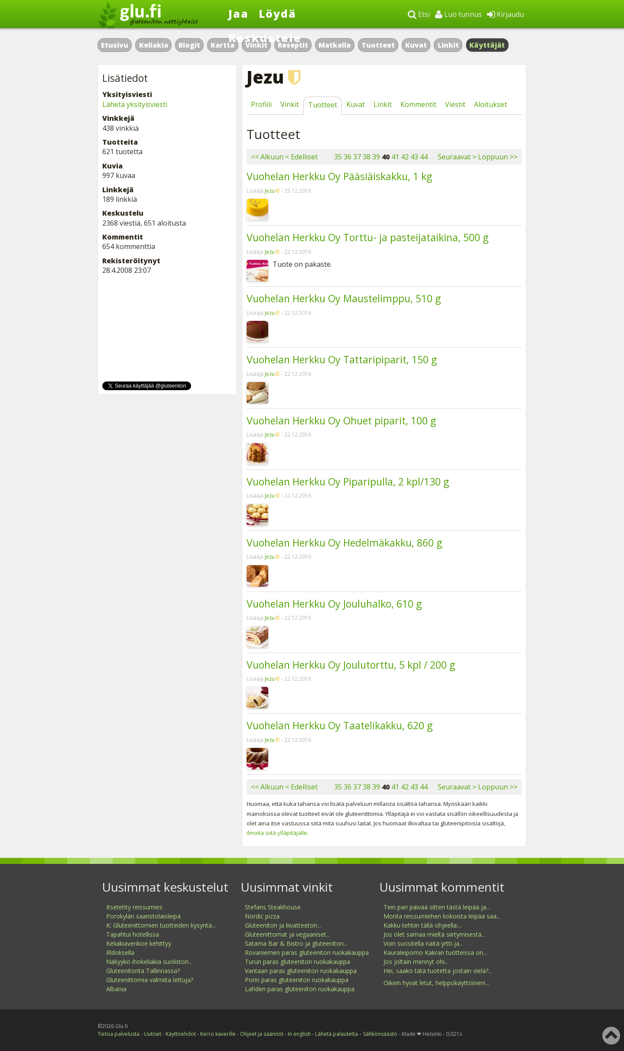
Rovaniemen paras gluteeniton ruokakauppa (307, 952)
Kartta (222, 45)
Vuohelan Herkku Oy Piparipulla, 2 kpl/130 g (348, 481)
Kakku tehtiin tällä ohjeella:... (423, 925)
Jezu (270, 190)
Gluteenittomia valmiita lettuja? (149, 980)
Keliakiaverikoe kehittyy (138, 943)
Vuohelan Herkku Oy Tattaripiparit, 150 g (342, 359)
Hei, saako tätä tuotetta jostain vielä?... (438, 971)
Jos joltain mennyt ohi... (416, 961)
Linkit (448, 45)
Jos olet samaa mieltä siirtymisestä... (434, 934)
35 (338, 157)
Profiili (261, 104)
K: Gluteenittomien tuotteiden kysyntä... (161, 925)
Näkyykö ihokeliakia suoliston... (149, 961)
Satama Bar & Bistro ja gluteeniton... (296, 943)
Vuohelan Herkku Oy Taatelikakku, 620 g (339, 725)
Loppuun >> (497, 157)
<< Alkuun (267, 157)
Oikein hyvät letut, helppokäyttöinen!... (436, 983)
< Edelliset (301, 157)
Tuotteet (378, 45)
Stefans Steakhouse (273, 907)
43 (414, 157)
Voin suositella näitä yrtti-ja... (423, 943)
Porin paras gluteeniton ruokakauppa (296, 980)
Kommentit (418, 104)
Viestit (455, 104)
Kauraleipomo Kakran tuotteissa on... (435, 952)
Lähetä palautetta (336, 1034)
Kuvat (416, 45)
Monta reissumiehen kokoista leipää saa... (442, 916)
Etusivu (114, 45)
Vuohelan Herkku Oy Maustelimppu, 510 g (344, 298)
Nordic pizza (262, 916)
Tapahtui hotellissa (132, 934)
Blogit (189, 45)
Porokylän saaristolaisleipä (143, 916)
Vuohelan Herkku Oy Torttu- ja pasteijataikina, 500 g (367, 237)
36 (347, 157)
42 (405, 157)
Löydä (277, 13)
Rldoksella (120, 952)
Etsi (419, 14)
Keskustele (265, 37)
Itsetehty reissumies (134, 907)
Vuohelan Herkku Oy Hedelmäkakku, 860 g (344, 543)
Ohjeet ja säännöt (261, 1034)
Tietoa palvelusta (119, 1034)
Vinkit (289, 104)
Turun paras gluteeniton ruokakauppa (297, 961)
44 (424, 157)
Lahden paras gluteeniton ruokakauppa (299, 989)
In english (299, 1034)
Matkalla (334, 45)
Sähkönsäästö (380, 1034)
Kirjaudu (505, 14)
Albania (116, 989)
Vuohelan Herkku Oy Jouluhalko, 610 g (334, 604)
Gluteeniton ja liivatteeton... (283, 925)
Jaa (238, 13)
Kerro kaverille (218, 1034)
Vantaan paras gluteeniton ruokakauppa (301, 971)
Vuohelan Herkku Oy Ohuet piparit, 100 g (341, 420)
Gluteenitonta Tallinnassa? (143, 971)
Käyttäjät (487, 45)
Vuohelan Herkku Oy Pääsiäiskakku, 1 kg (339, 176)
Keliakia (153, 45)
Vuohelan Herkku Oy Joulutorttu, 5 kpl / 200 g (351, 665)
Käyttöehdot (181, 1034)
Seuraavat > (457, 157)
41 (395, 157)
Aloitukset (490, 104)
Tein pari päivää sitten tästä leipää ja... (437, 907)
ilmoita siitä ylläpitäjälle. (278, 833)
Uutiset (152, 1034)
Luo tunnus (458, 14)
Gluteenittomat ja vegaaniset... (287, 934)
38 (366, 157)
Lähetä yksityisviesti (134, 104)
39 (376, 157)
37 (357, 157)
